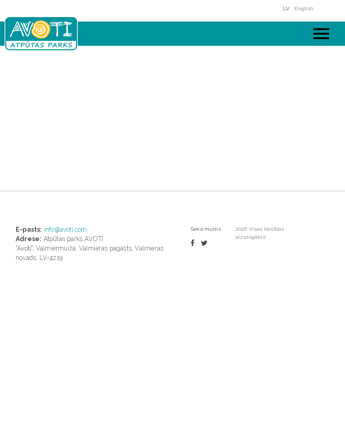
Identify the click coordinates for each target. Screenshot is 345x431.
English (304, 8)
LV (286, 8)
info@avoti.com (65, 229)
